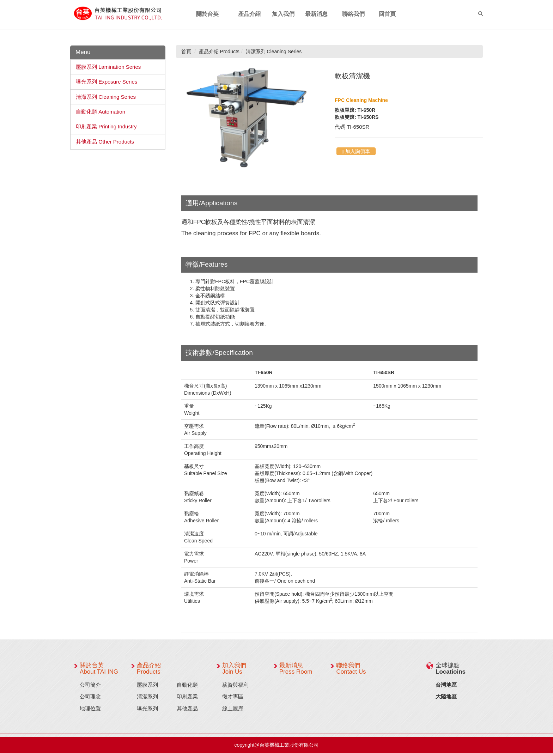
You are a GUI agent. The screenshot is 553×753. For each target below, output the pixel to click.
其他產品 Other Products (105, 142)
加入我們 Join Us (234, 668)
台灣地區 (446, 685)
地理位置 (90, 708)
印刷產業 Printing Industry (106, 126)
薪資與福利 (235, 685)
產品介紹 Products (149, 668)
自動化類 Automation (100, 112)
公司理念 (90, 696)
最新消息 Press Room (295, 668)
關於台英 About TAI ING (99, 668)
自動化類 (187, 685)
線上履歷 (232, 708)
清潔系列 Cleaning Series (106, 97)
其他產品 (187, 708)
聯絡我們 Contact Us (351, 668)
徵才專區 (232, 696)
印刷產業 (187, 696)
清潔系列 (147, 696)
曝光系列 (147, 708)
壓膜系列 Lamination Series (108, 67)
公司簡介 (90, 685)
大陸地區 (446, 696)
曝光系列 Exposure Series (106, 82)
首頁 (186, 51)
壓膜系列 (147, 685)
